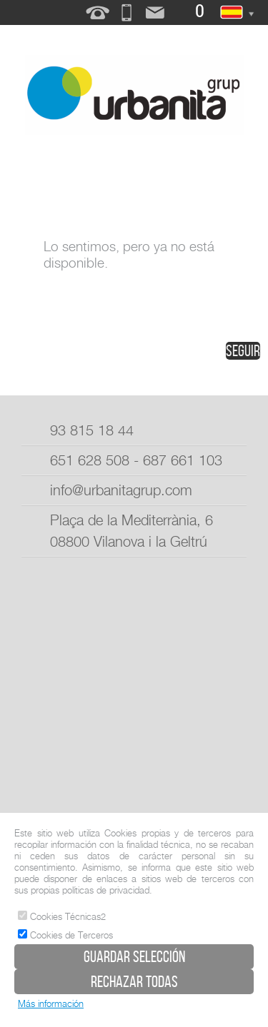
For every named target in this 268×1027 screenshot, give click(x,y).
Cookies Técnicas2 (62, 916)
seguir (243, 351)
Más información (51, 1003)
